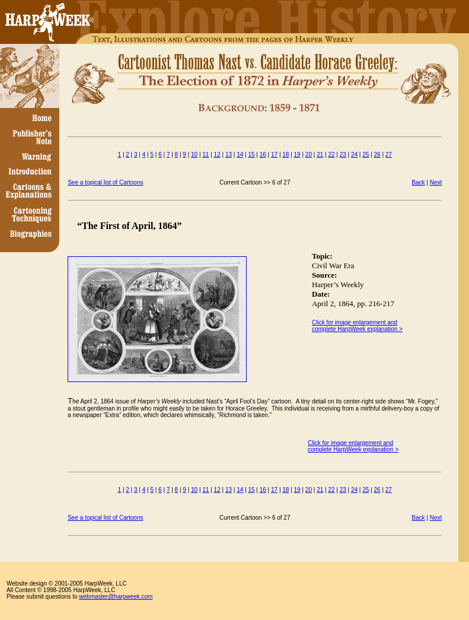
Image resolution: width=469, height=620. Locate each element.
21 (320, 154)
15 (251, 154)
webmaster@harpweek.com (115, 596)
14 (240, 154)
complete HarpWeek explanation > (353, 449)
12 (217, 154)
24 (354, 154)
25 (365, 154)
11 (205, 154)
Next (436, 182)
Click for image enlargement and (350, 443)
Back (418, 182)
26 (377, 154)
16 (263, 154)
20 (308, 154)
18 (285, 154)
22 (331, 154)
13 (228, 154)
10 (194, 154)
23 (343, 154)
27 (388, 154)
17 (274, 154)
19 (297, 154)
